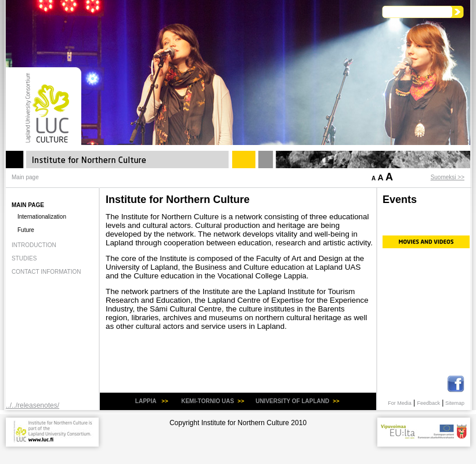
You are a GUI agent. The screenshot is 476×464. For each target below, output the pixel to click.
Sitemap (454, 403)
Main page (28, 205)
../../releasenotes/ (32, 405)
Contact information (46, 272)
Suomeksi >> (447, 177)
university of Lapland (292, 401)
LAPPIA (146, 401)
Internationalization (41, 216)
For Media (400, 403)
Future (25, 230)
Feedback (428, 403)
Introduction (34, 245)
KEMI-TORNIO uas (207, 401)
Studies (24, 258)
